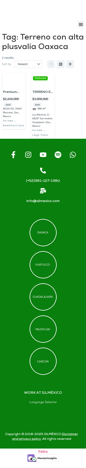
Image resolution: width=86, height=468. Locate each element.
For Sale (8, 120)
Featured (40, 78)
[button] (80, 24)
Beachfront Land (13, 125)
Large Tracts (40, 135)
